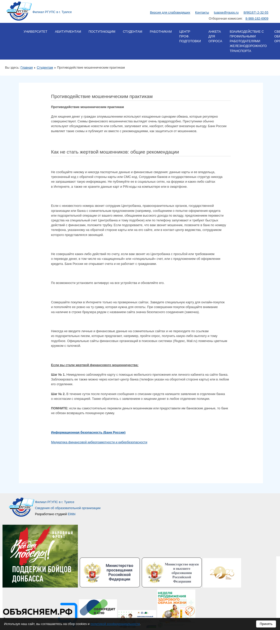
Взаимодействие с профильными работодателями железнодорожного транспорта (248, 41)
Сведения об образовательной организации (67, 508)
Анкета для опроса (215, 36)
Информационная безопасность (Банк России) (88, 432)
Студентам (132, 31)
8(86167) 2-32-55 (256, 12)
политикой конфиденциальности (115, 624)
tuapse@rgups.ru (226, 12)
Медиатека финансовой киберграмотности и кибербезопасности (99, 442)
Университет (35, 31)
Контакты (202, 12)
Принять (266, 624)
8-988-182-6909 (257, 18)
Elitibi (72, 514)
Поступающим (102, 31)
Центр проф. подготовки (190, 36)
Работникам (161, 31)
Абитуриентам (68, 31)
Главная (27, 67)
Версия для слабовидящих (170, 12)
